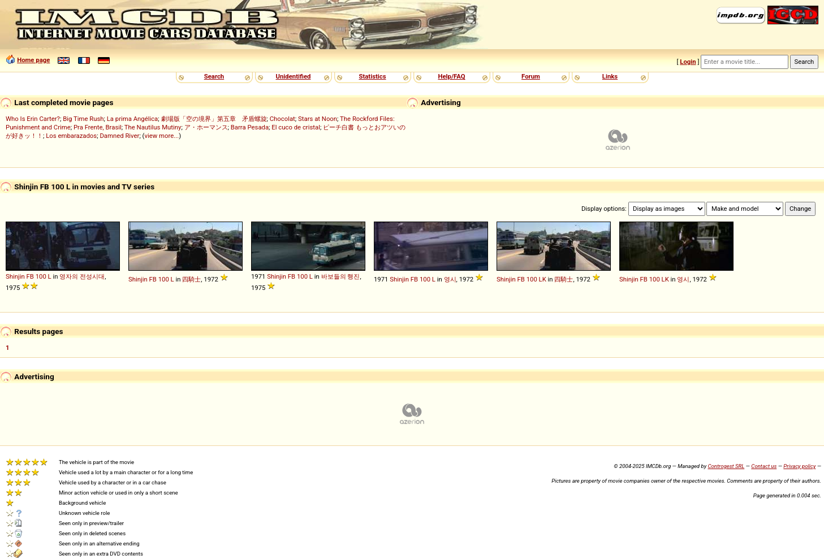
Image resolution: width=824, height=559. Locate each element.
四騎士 (191, 279)
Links (610, 76)
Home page (33, 60)
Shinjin (15, 276)
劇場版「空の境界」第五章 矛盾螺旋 (214, 119)
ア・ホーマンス (206, 127)
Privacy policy (799, 466)
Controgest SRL (725, 466)
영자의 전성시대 (82, 276)
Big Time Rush (83, 119)
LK (542, 279)
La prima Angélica (132, 119)
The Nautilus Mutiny (153, 127)
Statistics (372, 76)
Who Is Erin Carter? (33, 119)
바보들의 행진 (340, 276)
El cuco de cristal (295, 127)
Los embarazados (71, 136)
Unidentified (293, 76)
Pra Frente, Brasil (98, 127)
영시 (450, 279)
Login (688, 62)
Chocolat (282, 119)
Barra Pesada (250, 127)
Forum (530, 76)
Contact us (763, 466)
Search (214, 76)
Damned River (119, 136)
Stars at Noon (317, 119)
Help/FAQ (451, 76)
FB (30, 276)
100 (41, 276)
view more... (161, 136)
